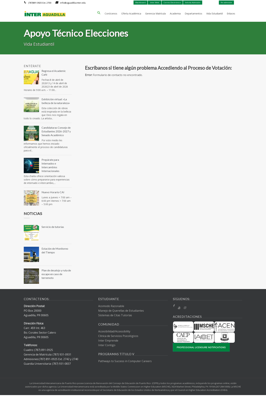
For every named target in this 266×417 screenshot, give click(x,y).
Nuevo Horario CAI (53, 192)
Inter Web (154, 2)
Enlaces (231, 13)
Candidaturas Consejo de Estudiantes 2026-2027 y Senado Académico (56, 131)
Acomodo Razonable (111, 306)
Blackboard (140, 2)
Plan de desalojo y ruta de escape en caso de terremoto (56, 274)
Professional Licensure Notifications (201, 347)
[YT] (179, 308)
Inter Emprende (108, 340)
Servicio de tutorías (53, 226)
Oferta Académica (131, 13)
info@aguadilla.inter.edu (73, 2)
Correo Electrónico (172, 2)
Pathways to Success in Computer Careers (125, 361)
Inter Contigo (106, 345)
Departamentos (193, 13)
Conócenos (111, 13)
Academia (175, 13)
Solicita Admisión (192, 2)
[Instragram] (185, 308)
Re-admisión (226, 2)
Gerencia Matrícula (155, 13)
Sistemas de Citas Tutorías (115, 315)
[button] (99, 13)
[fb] (173, 306)
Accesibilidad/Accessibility (114, 331)
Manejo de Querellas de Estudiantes (121, 310)
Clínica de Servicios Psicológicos (118, 336)
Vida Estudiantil (214, 13)
